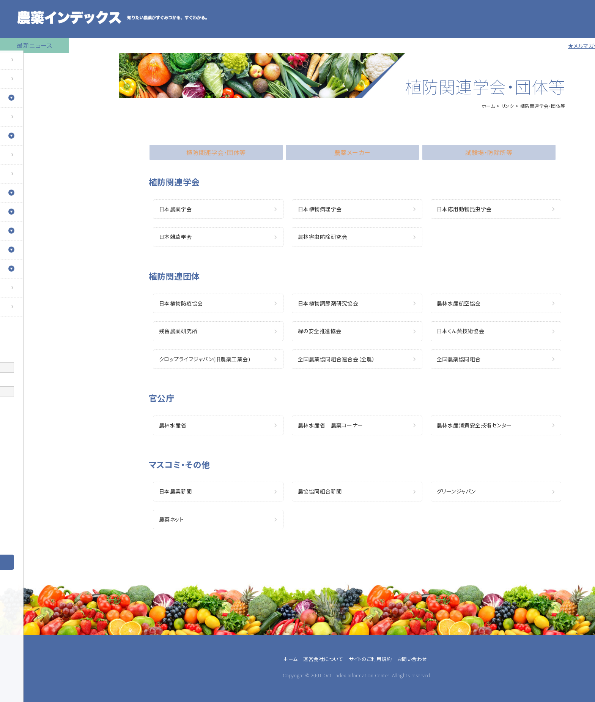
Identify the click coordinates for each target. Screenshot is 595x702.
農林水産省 (173, 425)
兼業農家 (20, 480)
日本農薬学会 (175, 209)
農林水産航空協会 (459, 303)
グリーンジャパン (456, 491)
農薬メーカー (25, 516)
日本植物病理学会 (320, 209)
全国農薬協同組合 (459, 359)
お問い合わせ (21, 309)
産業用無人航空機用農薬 (37, 119)
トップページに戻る (29, 62)
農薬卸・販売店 (27, 525)
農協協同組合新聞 (320, 491)
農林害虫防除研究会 (323, 236)
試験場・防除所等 (488, 152)
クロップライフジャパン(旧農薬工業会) (204, 359)
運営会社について (323, 658)
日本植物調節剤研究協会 (328, 303)
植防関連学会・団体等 (216, 152)
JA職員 (18, 498)
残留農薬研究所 (178, 331)
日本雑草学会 (175, 236)
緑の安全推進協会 (320, 331)
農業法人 (20, 489)
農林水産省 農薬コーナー (330, 425)
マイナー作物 (21, 176)
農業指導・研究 (27, 507)
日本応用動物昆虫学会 (464, 209)
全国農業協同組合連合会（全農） (336, 359)
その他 (17, 534)
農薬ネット (171, 519)
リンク (507, 106)
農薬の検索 (19, 81)
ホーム (488, 106)
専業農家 (20, 470)
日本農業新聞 (175, 491)
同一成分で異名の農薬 (34, 290)
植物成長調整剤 (25, 157)
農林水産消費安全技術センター (474, 425)
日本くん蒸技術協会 (461, 331)
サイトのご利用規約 (370, 658)
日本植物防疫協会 (181, 303)
